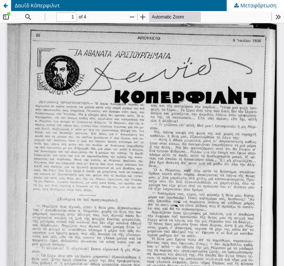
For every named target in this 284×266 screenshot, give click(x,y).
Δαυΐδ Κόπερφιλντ (37, 5)
